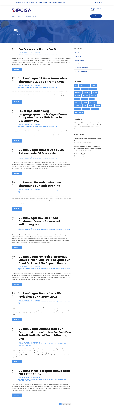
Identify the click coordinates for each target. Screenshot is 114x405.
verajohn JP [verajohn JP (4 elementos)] (85, 108)
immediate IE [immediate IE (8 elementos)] (78, 92)
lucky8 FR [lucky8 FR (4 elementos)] (77, 102)
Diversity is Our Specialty (81, 67)
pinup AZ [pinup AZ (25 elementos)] (91, 105)
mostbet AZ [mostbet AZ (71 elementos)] (92, 102)
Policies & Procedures (80, 75)
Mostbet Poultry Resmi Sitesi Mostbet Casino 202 (87, 138)
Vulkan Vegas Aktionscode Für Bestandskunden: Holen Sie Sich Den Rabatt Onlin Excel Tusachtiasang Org (44, 325)
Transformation (78, 60)
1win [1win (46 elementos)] (76, 85)
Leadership (77, 56)
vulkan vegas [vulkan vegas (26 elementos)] (95, 108)
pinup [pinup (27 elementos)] (85, 105)
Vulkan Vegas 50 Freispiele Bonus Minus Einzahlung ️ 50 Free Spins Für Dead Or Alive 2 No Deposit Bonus (43, 254)
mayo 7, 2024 (78, 148)
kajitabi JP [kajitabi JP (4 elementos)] (77, 95)
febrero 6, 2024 (24, 189)
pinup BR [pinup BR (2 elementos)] (98, 105)
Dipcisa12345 (35, 52)
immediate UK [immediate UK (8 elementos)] (87, 92)
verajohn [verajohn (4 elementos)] (77, 108)
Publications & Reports (80, 71)
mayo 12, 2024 (79, 140)
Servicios (26, 16)
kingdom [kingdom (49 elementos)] (85, 95)
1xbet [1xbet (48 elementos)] (88, 85)
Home (13, 16)
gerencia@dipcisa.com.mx (55, 2)
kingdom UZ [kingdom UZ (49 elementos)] (92, 95)
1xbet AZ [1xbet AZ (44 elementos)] (94, 85)
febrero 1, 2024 (24, 331)
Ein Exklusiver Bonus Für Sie (38, 49)
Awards (77, 63)
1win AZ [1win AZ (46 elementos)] (82, 85)
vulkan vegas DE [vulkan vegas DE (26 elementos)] (79, 112)
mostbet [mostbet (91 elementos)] (85, 102)
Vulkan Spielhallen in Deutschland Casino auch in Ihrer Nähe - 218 (38, 54)
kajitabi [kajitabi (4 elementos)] (94, 92)
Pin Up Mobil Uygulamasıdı (81, 151)
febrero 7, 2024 (24, 52)
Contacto (33, 16)
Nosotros (19, 16)
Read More (17, 69)
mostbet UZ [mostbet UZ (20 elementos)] (77, 105)
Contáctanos (96, 16)
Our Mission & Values (80, 52)
